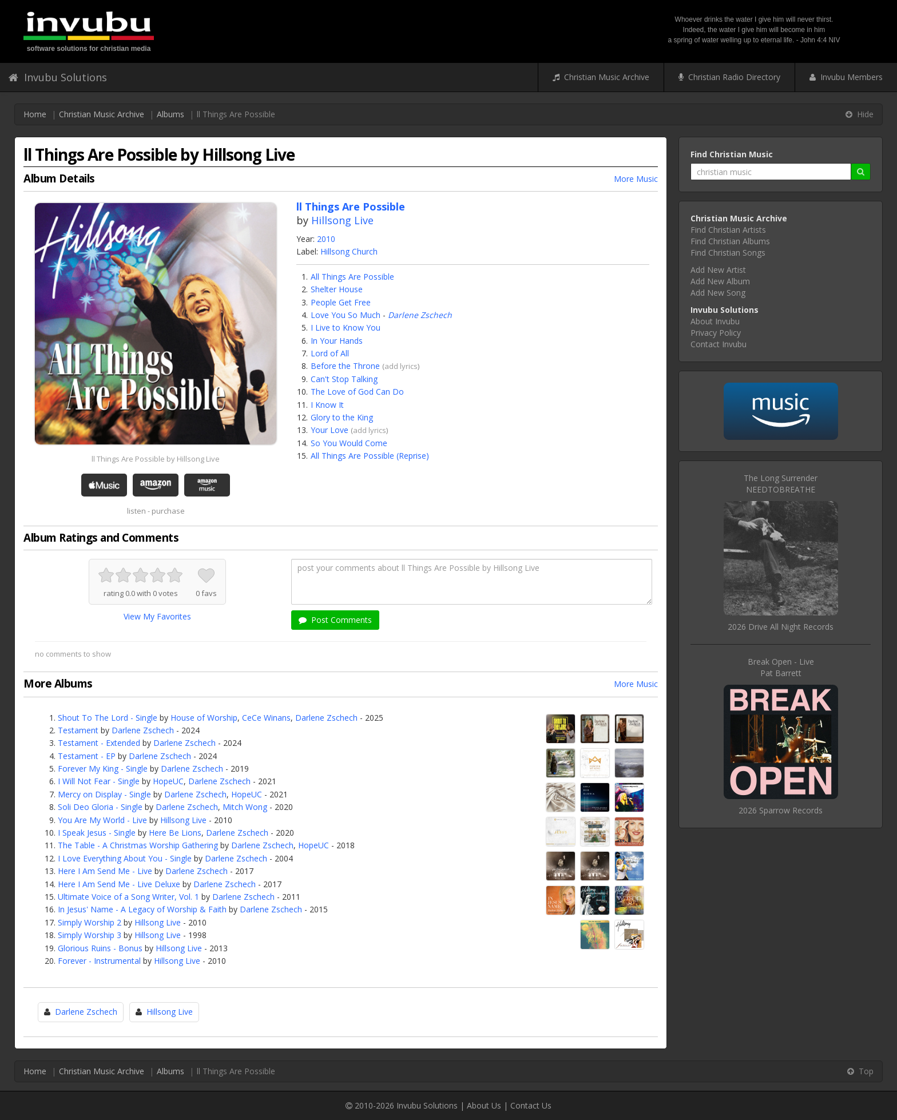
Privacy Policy (715, 332)
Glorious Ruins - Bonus (100, 948)
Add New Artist (718, 269)
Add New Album (720, 281)
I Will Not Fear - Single (99, 781)
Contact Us (530, 1105)
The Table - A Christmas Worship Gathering (138, 845)
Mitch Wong (245, 806)
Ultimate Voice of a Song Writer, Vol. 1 (128, 896)
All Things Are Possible (352, 276)
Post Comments (335, 619)
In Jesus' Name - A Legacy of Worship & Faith (142, 909)
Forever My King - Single (103, 768)
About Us (484, 1105)
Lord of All (330, 353)
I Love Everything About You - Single (125, 858)
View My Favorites (157, 616)
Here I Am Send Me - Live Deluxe (119, 884)
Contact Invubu (718, 344)
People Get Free (341, 302)
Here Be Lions (175, 832)
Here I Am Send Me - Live (105, 870)
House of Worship (203, 717)
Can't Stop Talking (344, 379)
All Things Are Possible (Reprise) (370, 455)
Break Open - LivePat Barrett (781, 667)
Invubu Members (846, 77)
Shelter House (337, 289)
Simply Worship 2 (89, 922)
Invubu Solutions (58, 77)
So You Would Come (349, 443)
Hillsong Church (349, 251)
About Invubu (715, 321)
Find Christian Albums (730, 241)
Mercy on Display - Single (104, 794)
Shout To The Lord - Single (107, 717)
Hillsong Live (342, 220)
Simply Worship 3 (89, 935)
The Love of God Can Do (357, 391)
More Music (636, 178)
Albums (170, 114)
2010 (326, 238)
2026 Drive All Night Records (781, 626)
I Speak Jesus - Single (97, 832)
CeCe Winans (266, 717)
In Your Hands (337, 340)
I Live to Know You (345, 327)
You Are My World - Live (102, 820)
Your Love (329, 429)
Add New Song (717, 292)
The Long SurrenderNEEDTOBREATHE (780, 483)
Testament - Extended (99, 742)
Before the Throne (345, 365)
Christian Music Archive (601, 77)
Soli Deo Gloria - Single (100, 806)
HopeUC (168, 781)
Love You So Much (345, 314)
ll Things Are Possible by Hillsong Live (156, 459)
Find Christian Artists (728, 229)
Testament (78, 730)
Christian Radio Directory (729, 77)
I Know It (327, 404)
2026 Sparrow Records (781, 810)
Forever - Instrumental (99, 960)
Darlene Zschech (420, 314)
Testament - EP (87, 755)
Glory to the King (342, 417)
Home (34, 114)
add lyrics (401, 366)
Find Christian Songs (727, 252)
